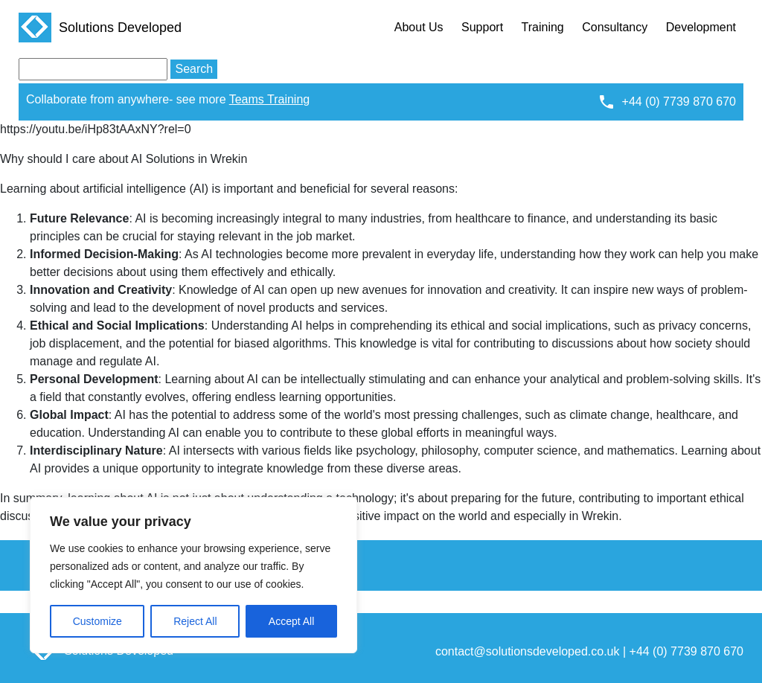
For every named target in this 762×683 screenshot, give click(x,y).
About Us (419, 27)
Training (543, 27)
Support (482, 27)
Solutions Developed (100, 27)
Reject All (195, 621)
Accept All (291, 621)
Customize (97, 621)
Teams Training (269, 99)
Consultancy (614, 27)
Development (701, 27)
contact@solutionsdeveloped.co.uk (527, 651)
